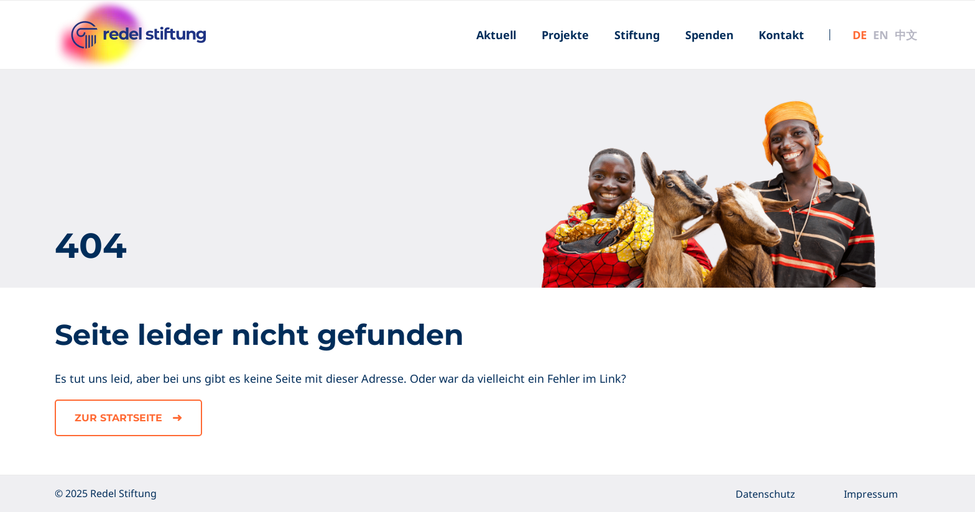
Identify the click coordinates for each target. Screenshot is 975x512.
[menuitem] (496, 35)
